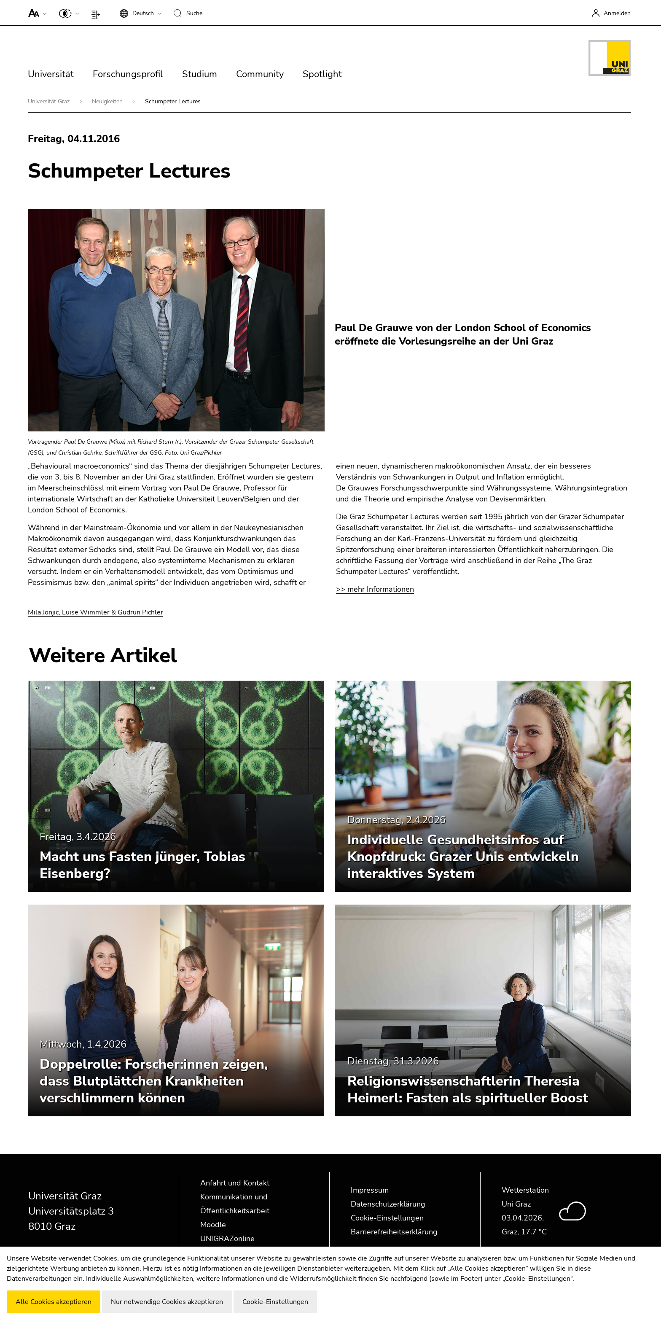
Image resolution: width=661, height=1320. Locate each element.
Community (260, 74)
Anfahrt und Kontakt (234, 1183)
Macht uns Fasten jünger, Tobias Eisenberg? (142, 865)
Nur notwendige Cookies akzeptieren (167, 1302)
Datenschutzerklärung (388, 1204)
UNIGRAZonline (227, 1239)
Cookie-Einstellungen (387, 1218)
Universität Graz (49, 101)
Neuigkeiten (108, 101)
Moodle (213, 1225)
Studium (199, 74)
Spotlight (322, 74)
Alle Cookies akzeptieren (53, 1302)
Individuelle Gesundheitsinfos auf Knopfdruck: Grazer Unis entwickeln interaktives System (463, 857)
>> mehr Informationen (375, 589)
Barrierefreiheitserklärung (394, 1232)
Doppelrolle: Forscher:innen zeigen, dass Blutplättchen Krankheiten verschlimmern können (154, 1081)
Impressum (370, 1190)
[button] (35, 12)
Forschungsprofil (128, 74)
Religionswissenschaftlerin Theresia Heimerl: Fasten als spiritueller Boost (467, 1089)
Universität (51, 74)
